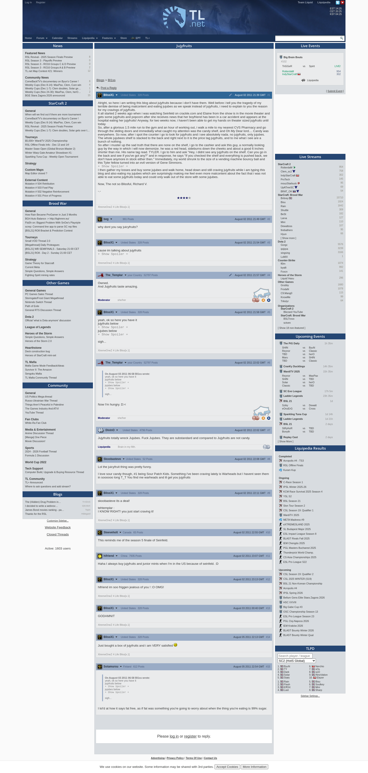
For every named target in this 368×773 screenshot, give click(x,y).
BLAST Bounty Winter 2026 (298, 630)
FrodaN (285, 289)
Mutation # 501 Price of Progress (43, 195)
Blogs (57, 494)
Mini (283, 222)
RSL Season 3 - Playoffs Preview (43, 60)
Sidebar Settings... (310, 696)
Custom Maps (34, 169)
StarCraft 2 (58, 103)
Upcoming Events (310, 336)
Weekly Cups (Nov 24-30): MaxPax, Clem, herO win (53, 92)
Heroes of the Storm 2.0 (38, 341)
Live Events (310, 45)
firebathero (287, 230)
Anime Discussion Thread (39, 433)
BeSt (283, 214)
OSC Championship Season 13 (300, 611)
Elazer (320, 677)
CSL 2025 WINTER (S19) (297, 578)
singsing (285, 252)
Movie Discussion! (35, 441)
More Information (254, 767)
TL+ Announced (34, 482)
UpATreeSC (287, 187)
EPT (136, 38)
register (190, 739)
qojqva (284, 248)
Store (123, 38)
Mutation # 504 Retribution (39, 183)
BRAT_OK (286, 191)
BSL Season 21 (292, 501)
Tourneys (31, 137)
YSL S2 (287, 496)
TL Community (35, 479)
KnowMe (285, 297)
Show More (285, 441)
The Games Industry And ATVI (42, 408)
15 (89, 95)
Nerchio (319, 666)
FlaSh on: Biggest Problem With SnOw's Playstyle (52, 222)
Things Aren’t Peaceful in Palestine (44, 404)
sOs (317, 669)
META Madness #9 (293, 519)
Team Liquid (305, 2)
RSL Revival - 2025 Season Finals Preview (49, 57)
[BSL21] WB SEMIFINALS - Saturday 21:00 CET (52, 248)
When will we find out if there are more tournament (53, 114)
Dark (286, 672)
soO (317, 672)
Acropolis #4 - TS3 (293, 460)
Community (58, 385)
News (57, 45)
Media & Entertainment (40, 429)
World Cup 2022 (35, 462)
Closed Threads (58, 534)
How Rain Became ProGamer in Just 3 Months (51, 214)
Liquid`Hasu (287, 278)
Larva (284, 218)
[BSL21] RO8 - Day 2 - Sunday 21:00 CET (48, 252)
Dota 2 (29, 316)
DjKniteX (86, 506)
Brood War (58, 203)
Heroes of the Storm (38, 333)
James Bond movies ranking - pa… (44, 509)
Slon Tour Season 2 (294, 505)
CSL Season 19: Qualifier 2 (298, 574)
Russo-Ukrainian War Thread (41, 400)
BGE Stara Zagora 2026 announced (45, 95)
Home (28, 38)
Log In (28, 2)
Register (41, 2)
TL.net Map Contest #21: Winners (43, 71)
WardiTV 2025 (291, 515)
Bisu (283, 202)
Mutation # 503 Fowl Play (39, 187)
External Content (36, 180)
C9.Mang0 (286, 293)
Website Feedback (58, 527)
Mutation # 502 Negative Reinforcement (47, 191)
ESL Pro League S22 (295, 562)
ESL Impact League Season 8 (299, 533)
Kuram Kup (289, 470)
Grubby (285, 285)
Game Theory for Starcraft (39, 263)
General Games (35, 290)
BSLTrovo (289, 318)
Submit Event (335, 91)
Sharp (318, 690)
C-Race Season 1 (293, 482)
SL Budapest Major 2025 (297, 529)
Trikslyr (285, 301)
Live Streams (310, 156)
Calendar (57, 38)
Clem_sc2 (286, 171)
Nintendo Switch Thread (38, 302)
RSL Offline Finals (293, 465)
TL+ (147, 38)
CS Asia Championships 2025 (299, 557)
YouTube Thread (34, 412)
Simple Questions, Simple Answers (44, 271)
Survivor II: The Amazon (38, 369)
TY (285, 669)
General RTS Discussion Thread (43, 310)
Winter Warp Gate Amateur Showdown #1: (48, 152)
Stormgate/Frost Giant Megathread (44, 298)
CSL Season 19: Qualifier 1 (298, 510)
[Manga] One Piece (35, 437)
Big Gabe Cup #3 (293, 607)
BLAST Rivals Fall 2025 (296, 538)
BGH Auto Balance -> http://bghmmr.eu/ (47, 218)
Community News (37, 77)
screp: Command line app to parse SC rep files (51, 226)
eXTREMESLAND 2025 (296, 524)
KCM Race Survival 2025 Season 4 (302, 491)
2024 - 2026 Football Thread (41, 451)
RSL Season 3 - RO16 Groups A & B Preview (50, 67)
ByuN (287, 666)
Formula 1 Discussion (37, 455)
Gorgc (284, 244)
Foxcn (284, 271)
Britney (284, 198)
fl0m (283, 263)
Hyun (284, 234)
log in (174, 739)
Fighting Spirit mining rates (40, 275)
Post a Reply (106, 88)
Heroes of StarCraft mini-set (40, 355)
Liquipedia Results (310, 448)
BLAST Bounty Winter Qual (298, 635)
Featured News (35, 53)
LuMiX (284, 256)
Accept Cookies (227, 767)
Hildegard (85, 514)
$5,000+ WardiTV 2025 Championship (46, 140)
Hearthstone (33, 347)
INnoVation (321, 674)
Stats (287, 677)
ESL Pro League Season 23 (298, 616)
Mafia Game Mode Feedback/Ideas (44, 365)
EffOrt (287, 687)
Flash (287, 684)
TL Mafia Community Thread (41, 377)
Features (109, 38)
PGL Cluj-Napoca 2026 (296, 621)
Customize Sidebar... (58, 520)
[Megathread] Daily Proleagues (42, 244)
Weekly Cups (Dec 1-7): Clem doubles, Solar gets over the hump (53, 88)
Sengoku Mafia (33, 373)
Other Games (57, 282)
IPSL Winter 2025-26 (295, 486)
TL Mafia (30, 362)
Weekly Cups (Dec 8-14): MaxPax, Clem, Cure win (53, 84)
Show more (288, 238)
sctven (287, 322)
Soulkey (319, 684)
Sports (29, 448)
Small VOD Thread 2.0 (37, 240)
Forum (42, 38)
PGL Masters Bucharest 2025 (299, 547)
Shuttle (284, 210)
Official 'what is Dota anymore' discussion (48, 320)
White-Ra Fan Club (35, 422)
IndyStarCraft (289, 74)
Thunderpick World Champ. (298, 552)
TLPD (310, 648)
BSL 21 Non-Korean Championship (302, 583)
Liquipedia (324, 2)
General (30, 111)
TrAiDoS (86, 502)
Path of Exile (32, 306)
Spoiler (113, 166)
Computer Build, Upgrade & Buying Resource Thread (54, 472)
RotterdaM (288, 71)
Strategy (30, 163)
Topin (87, 510)
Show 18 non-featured (291, 327)
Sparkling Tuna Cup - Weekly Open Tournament (51, 156)
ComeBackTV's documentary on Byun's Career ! (52, 81)
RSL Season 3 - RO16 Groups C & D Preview (50, 64)
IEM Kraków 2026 (293, 625)
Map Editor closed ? (36, 173)
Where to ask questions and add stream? (48, 486)
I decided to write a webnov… (41, 505)
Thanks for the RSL (36, 513)
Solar (287, 674)
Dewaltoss (286, 226)
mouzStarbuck (289, 183)
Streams (72, 38)
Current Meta (32, 267)
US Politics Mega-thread (38, 396)
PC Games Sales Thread (39, 294)
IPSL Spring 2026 (293, 592)
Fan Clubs (32, 419)
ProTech (285, 179)
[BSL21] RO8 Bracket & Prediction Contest (49, 230)
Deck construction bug (37, 351)
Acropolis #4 (290, 588)
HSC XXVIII (289, 602)
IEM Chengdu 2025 (294, 543)
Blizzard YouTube (293, 312)
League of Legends (38, 327)
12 (89, 71)
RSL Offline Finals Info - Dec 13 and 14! (47, 144)
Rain (283, 206)
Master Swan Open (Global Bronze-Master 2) (50, 148)
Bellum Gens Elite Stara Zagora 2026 (304, 597)
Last (286, 690)
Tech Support (34, 468)
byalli (283, 267)
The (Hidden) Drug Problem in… (43, 501)
